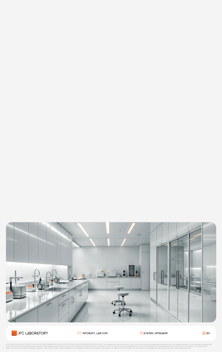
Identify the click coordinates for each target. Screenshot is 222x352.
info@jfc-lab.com (95, 333)
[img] (30, 333)
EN (208, 333)
